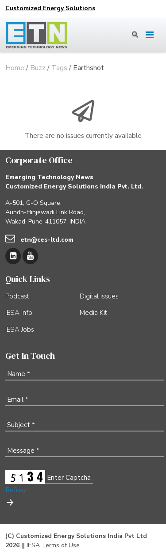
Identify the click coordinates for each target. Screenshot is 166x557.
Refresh (17, 490)
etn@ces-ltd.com (46, 239)
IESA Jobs (19, 329)
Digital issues (99, 296)
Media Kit (93, 312)
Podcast (17, 296)
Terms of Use (61, 545)
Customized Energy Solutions (50, 8)
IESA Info (18, 312)
